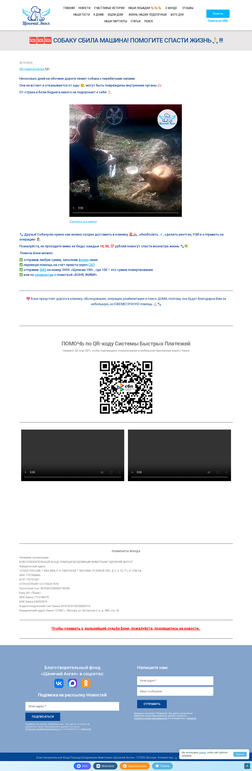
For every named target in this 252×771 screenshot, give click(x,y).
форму (83, 260)
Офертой (86, 729)
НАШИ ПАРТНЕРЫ (115, 21)
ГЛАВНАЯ (69, 8)
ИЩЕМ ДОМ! (115, 14)
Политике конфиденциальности (42, 729)
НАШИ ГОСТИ (81, 14)
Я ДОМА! (99, 14)
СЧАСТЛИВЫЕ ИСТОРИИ (109, 8)
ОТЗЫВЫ (187, 8)
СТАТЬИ (135, 21)
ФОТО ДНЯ (177, 14)
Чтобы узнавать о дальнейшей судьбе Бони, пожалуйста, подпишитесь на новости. (126, 628)
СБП (91, 265)
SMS (42, 270)
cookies (202, 752)
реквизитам (44, 275)
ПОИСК (148, 21)
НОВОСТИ (84, 8)
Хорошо (240, 754)
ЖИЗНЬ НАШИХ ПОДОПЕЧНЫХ (148, 14)
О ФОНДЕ (171, 8)
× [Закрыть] (247, 766)
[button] (218, 14)
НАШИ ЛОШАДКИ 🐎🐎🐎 (145, 8)
